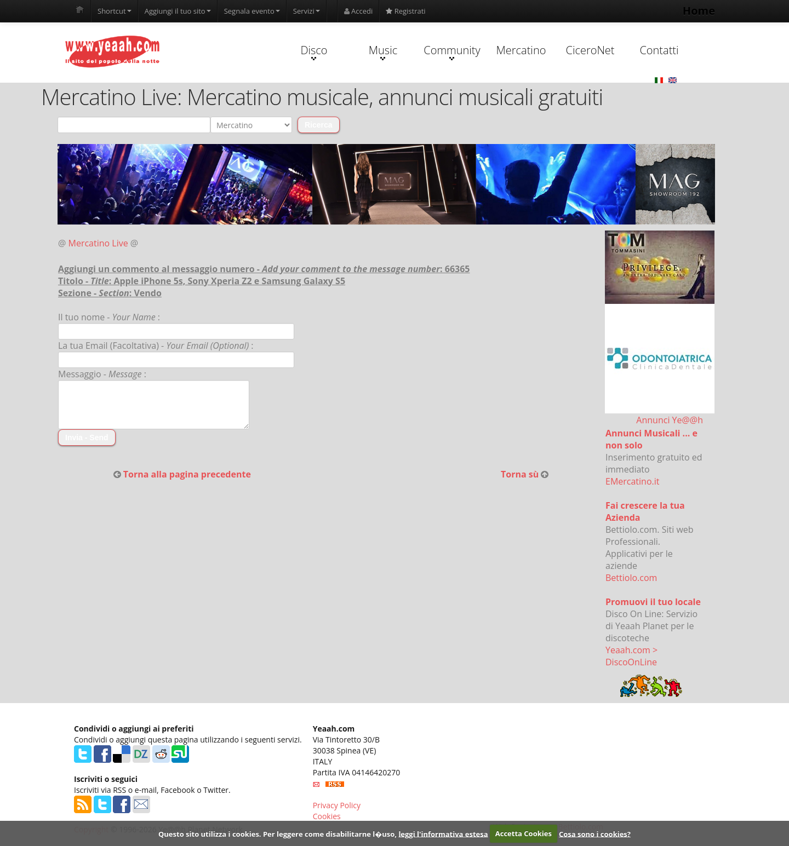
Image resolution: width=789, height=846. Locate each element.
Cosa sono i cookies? (595, 833)
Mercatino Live (98, 243)
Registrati (405, 11)
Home (699, 10)
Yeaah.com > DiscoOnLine (631, 656)
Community (452, 51)
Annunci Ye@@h (669, 420)
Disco (313, 51)
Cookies (327, 816)
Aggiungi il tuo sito (178, 11)
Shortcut (115, 11)
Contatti (658, 50)
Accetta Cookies (523, 833)
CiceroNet (589, 50)
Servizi (306, 11)
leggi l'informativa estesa (443, 833)
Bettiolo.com (631, 578)
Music (383, 51)
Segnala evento (252, 11)
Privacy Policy (337, 805)
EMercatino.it (632, 481)
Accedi (358, 11)
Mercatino (521, 50)
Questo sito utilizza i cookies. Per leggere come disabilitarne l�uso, (277, 833)
